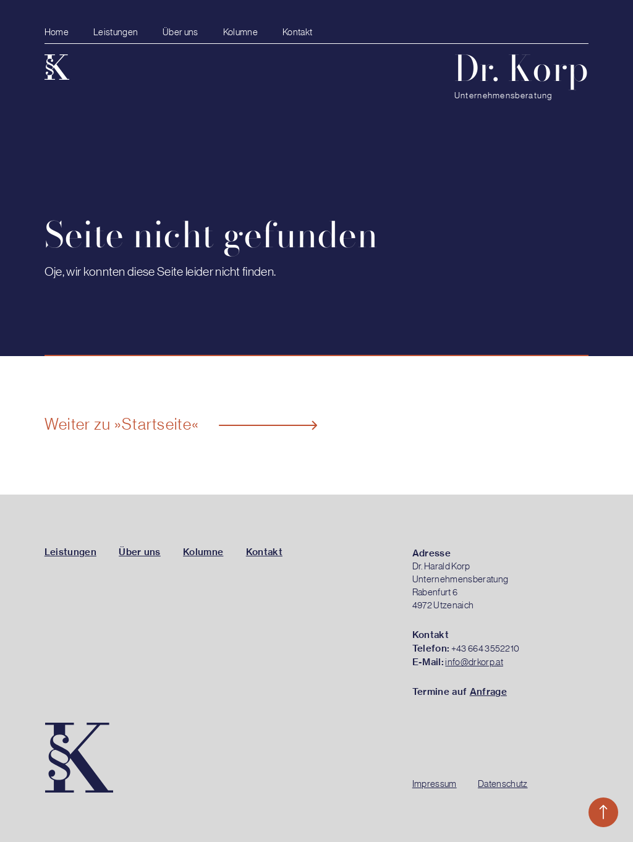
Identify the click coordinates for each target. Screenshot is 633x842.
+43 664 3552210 (485, 648)
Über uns (180, 32)
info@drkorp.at (474, 662)
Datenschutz (503, 784)
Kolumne (240, 32)
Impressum (434, 784)
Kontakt (297, 32)
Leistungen (115, 32)
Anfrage (488, 691)
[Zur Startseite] (57, 64)
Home (57, 32)
